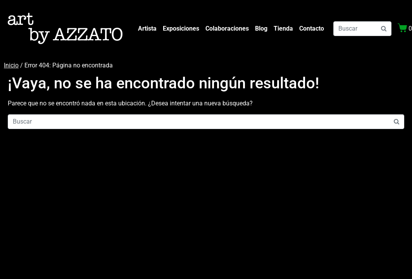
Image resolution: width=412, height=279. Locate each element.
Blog (261, 28)
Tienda (283, 28)
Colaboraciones (227, 28)
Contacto (311, 28)
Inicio (11, 65)
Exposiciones (181, 28)
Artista (147, 28)
